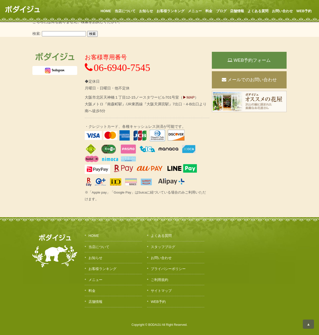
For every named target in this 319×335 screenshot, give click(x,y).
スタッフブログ (163, 247)
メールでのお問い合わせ (249, 79)
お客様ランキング (170, 11)
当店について (125, 11)
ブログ (221, 11)
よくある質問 (257, 11)
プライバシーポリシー (168, 269)
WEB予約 (304, 11)
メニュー (195, 11)
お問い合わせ (282, 11)
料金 (208, 11)
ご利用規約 (159, 280)
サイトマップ (161, 291)
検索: (36, 33)
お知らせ (146, 11)
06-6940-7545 (117, 67)
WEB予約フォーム (249, 60)
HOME (106, 11)
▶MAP (189, 97)
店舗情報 (237, 11)
